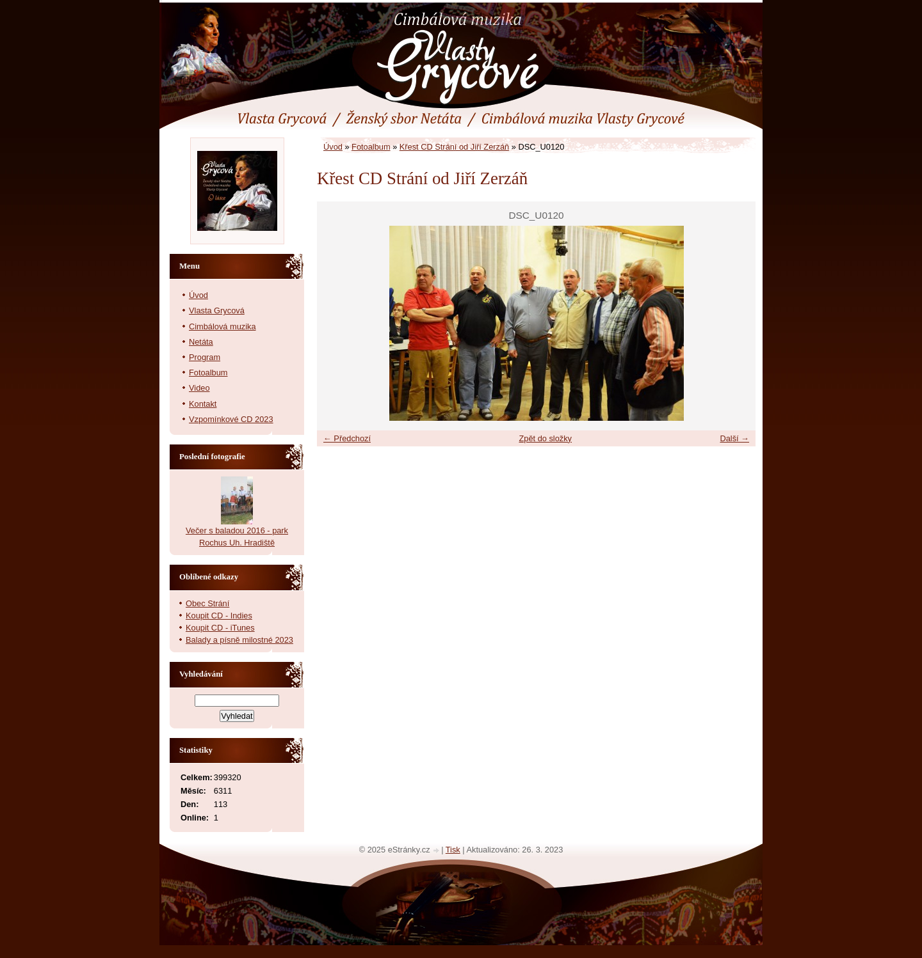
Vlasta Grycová (217, 310)
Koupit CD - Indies (219, 615)
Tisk (453, 849)
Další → (734, 438)
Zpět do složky (545, 438)
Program (204, 357)
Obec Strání (207, 603)
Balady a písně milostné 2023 (239, 640)
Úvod (333, 147)
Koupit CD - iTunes (220, 627)
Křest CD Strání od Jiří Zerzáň (454, 147)
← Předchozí (347, 438)
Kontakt (202, 404)
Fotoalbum (371, 147)
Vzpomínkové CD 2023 (231, 419)
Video (199, 388)
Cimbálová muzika (222, 326)
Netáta (201, 342)
